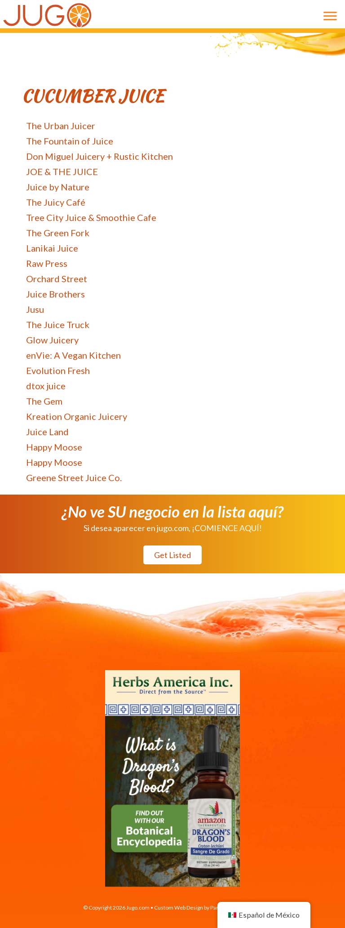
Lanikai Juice (52, 248)
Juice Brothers (55, 293)
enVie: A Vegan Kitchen (73, 355)
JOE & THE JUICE (62, 171)
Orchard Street (56, 278)
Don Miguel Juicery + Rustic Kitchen (99, 156)
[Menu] (330, 16)
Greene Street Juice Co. (74, 477)
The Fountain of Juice (69, 140)
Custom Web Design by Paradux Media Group (208, 907)
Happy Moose (54, 446)
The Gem (44, 401)
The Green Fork (57, 232)
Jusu (35, 309)
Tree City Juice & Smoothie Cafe (91, 217)
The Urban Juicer (60, 125)
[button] (172, 554)
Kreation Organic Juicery (76, 416)
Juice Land (47, 431)
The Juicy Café (55, 202)
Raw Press (46, 263)
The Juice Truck (57, 324)
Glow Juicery (52, 339)
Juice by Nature (57, 186)
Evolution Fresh (58, 370)
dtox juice (46, 385)
